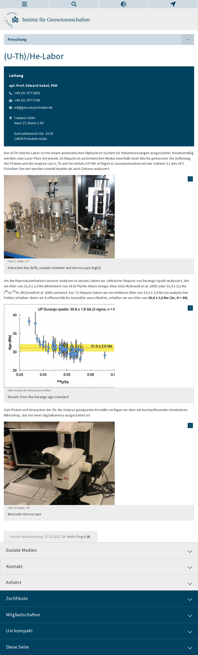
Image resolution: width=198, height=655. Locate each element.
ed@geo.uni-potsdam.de (33, 107)
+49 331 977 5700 (27, 100)
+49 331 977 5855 (27, 93)
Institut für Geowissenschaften (56, 20)
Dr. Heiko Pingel (74, 536)
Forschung (101, 39)
